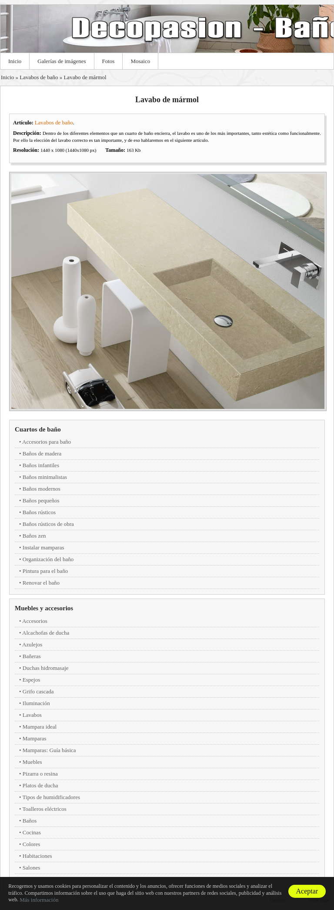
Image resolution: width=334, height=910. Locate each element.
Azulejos (32, 644)
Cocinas (32, 832)
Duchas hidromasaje (46, 668)
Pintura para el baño (45, 571)
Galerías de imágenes (61, 61)
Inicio (14, 61)
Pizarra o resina (40, 773)
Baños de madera (42, 453)
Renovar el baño (41, 582)
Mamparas (35, 738)
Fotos (108, 61)
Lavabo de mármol (84, 77)
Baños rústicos (39, 512)
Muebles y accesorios (44, 608)
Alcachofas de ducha (45, 632)
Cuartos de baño (38, 429)
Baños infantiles (41, 465)
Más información (39, 900)
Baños (30, 820)
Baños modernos (41, 488)
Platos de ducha (40, 785)
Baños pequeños (41, 500)
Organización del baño (48, 559)
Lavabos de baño (39, 77)
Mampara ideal (40, 726)
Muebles (32, 762)
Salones (31, 867)
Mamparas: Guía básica (49, 750)
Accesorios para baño (46, 441)
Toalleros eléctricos (45, 809)
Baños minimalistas (45, 477)
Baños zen (34, 535)
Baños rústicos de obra (48, 524)
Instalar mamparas (43, 547)
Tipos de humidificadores (51, 797)
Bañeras (32, 656)
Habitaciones (37, 856)
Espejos (31, 679)
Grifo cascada (38, 691)
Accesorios (34, 621)
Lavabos (32, 715)
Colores (31, 844)
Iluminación (36, 703)
